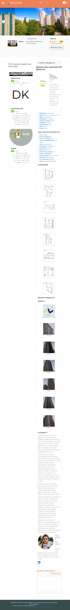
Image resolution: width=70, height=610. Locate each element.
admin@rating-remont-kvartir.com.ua (45, 605)
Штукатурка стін (23, 124)
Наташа (42, 81)
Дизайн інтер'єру (18, 83)
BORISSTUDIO (15, 78)
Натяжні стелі (20, 119)
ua (64, 2)
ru (66, 2)
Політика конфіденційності (27, 607)
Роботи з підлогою (22, 120)
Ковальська (50, 113)
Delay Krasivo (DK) (17, 109)
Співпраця (46, 607)
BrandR (13, 148)
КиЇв (41, 2)
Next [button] (66, 21)
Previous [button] (3, 21)
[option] (35, 21)
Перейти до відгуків (56, 43)
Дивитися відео (56, 573)
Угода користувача (39, 607)
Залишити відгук (56, 47)
